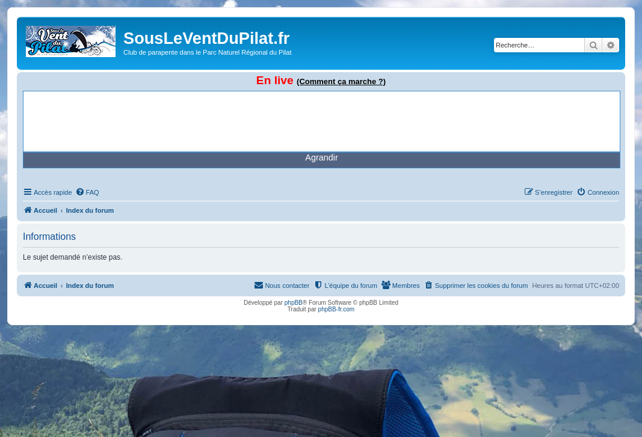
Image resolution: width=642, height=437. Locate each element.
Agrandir (321, 157)
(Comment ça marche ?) (341, 81)
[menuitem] (87, 192)
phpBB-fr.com (336, 309)
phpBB (294, 302)
